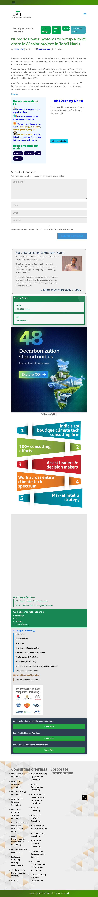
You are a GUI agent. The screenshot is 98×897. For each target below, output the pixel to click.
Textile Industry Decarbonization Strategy (18, 873)
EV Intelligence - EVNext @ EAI (27, 657)
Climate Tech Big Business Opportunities (38, 878)
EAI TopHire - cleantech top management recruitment (36, 666)
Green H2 (56, 30)
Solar (66, 28)
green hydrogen (27, 129)
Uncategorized (43, 49)
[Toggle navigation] (13, 2)
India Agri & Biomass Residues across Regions (33, 721)
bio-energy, (25, 126)
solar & (16, 129)
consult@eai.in (22, 320)
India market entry (77, 30)
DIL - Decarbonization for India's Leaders (31, 601)
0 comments (57, 49)
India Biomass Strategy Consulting (17, 802)
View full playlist (59, 141)
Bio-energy (45, 30)
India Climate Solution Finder (26, 670)
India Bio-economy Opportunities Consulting (39, 776)
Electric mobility (21, 639)
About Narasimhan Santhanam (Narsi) (40, 252)
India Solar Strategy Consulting (16, 784)
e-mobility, (36, 126)
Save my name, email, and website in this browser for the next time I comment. (42, 229)
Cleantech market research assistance (30, 652)
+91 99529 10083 (22, 309)
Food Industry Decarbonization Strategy (38, 854)
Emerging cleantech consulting (27, 648)
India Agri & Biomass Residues (26, 733)
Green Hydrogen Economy (25, 661)
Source (14, 94)
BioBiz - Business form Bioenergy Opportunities (34, 605)
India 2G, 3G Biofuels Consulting (36, 818)
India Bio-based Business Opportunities (30, 744)
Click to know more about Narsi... (61, 289)
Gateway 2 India (24, 134)
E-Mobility (18, 153)
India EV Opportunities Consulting (37, 787)
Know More (49, 726)
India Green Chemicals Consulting (36, 843)
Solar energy (20, 634)
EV (16, 618)
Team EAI (19, 49)
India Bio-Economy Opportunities (28, 679)
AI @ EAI (14, 880)
